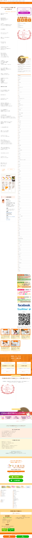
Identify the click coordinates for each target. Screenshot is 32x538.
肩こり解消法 (15, 494)
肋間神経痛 (19, 109)
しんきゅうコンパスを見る (24, 57)
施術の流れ (2, 492)
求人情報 (14, 503)
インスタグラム (8, 218)
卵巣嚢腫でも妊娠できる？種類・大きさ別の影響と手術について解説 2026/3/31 (24, 64)
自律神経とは (15, 493)
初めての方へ (2, 491)
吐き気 (19, 135)
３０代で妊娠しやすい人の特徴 (21, 159)
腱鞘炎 (19, 217)
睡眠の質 (19, 254)
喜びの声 (19, 140)
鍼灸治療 (19, 79)
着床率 (19, 243)
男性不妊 (19, 174)
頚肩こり (19, 151)
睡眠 (18, 80)
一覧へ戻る (10, 169)
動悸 (18, 143)
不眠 (18, 130)
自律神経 (19, 267)
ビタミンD (19, 124)
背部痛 (19, 117)
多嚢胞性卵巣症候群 (20, 238)
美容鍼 (19, 233)
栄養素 (19, 232)
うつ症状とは (15, 492)
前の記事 (3, 169)
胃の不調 (19, 240)
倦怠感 (19, 156)
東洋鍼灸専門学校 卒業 (9, 212)
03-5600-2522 (7, 517)
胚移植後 (19, 103)
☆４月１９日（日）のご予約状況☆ (24, 23)
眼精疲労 (19, 185)
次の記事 (3, 170)
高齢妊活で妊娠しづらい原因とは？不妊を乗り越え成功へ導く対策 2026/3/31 (24, 66)
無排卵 (19, 137)
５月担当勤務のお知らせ (24, 25)
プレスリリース (15, 507)
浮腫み (19, 193)
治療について (19, 77)
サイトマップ (15, 506)
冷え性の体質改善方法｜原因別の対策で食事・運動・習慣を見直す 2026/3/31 (24, 69)
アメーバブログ (8, 219)
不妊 (18, 261)
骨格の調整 (19, 145)
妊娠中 (19, 101)
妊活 (18, 175)
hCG (18, 167)
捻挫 (18, 203)
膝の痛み (19, 164)
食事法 (19, 211)
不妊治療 (19, 188)
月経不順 (19, 132)
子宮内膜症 (14, 497)
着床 (18, 222)
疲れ (18, 251)
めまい (19, 119)
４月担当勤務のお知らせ (24, 27)
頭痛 (18, 269)
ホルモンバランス (20, 108)
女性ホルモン (19, 177)
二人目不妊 (19, 122)
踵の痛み (19, 166)
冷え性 (19, 246)
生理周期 (19, 201)
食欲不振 (19, 225)
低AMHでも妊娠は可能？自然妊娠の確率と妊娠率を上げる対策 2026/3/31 (24, 62)
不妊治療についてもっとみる (16, 375)
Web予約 (17, 477)
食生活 (19, 169)
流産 (18, 230)
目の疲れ (19, 196)
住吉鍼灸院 (23, 420)
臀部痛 (19, 161)
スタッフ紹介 (15, 504)
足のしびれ (19, 214)
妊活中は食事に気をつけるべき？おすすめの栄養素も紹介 (13, 185)
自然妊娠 (19, 148)
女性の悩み (6, 187)
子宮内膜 (19, 190)
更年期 (19, 209)
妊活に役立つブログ (20, 87)
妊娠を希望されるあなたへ (7, 3)
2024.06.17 (7, 189)
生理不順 (19, 248)
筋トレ (19, 90)
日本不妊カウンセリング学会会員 (10, 216)
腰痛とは (14, 495)
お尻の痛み (19, 82)
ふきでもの (19, 219)
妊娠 (18, 138)
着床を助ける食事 (20, 116)
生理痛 (19, 235)
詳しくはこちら (5, 339)
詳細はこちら (8, 371)
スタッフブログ (20, 259)
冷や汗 (19, 227)
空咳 (18, 88)
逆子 (18, 111)
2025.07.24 (13, 188)
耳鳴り (19, 172)
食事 (18, 95)
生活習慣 (19, 153)
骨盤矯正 (14, 496)
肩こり (19, 264)
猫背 (18, 206)
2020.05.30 (10, 189)
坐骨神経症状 (19, 262)
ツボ (18, 93)
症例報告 (19, 270)
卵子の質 (19, 198)
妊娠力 (19, 180)
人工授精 (19, 256)
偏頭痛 (19, 204)
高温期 (19, 127)
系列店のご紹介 (15, 505)
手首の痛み (19, 241)
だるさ (19, 146)
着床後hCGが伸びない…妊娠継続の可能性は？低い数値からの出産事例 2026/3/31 (24, 71)
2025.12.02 (3, 190)
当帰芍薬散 (19, 114)
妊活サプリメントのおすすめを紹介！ (7, 184)
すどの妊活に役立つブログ (21, 98)
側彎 (18, 85)
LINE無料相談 (16, 480)
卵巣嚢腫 (19, 182)
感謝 (18, 106)
